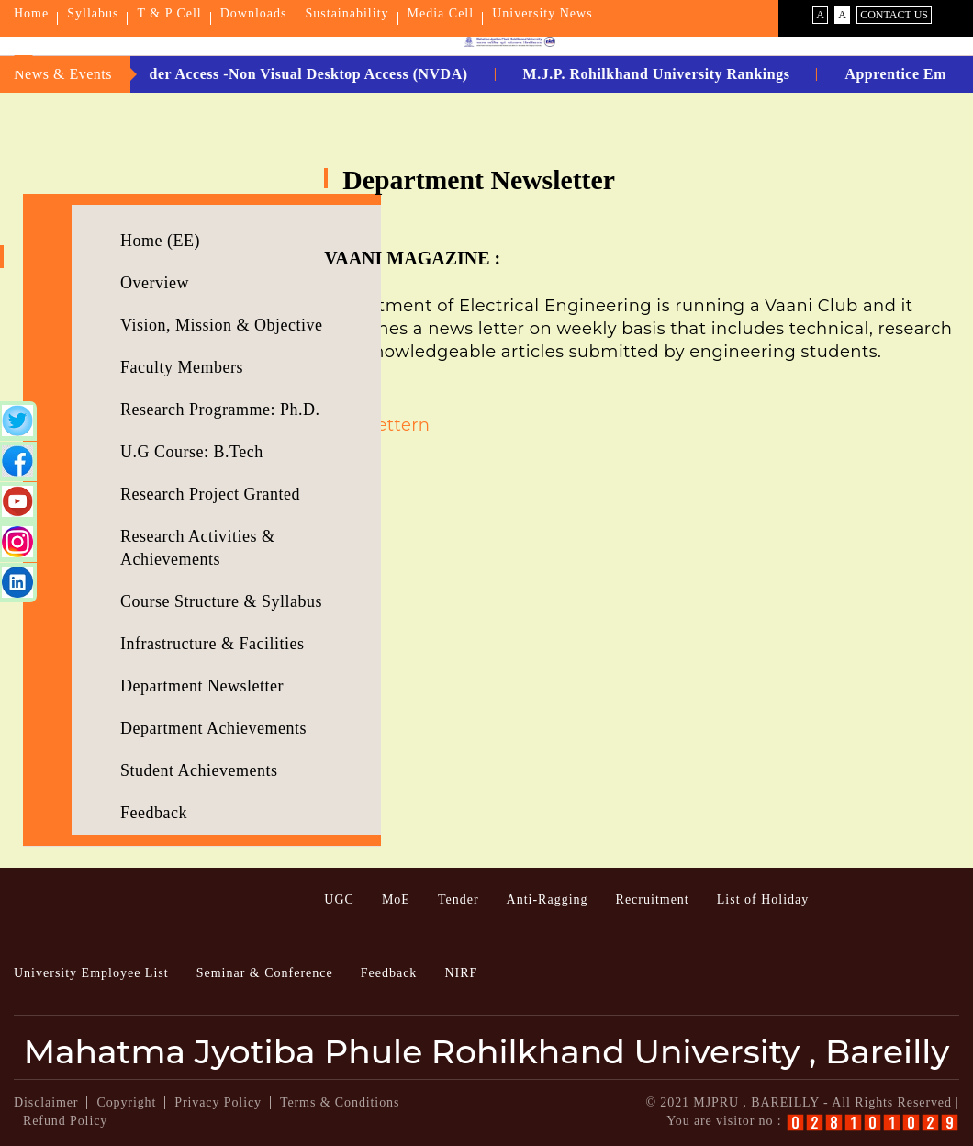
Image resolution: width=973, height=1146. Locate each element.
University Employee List (91, 973)
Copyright (126, 1102)
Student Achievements (198, 770)
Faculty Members (181, 367)
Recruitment (652, 899)
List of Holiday (763, 899)
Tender (458, 899)
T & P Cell (169, 13)
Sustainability (347, 13)
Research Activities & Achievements (197, 547)
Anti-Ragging (547, 899)
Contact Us (894, 14)
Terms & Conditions (339, 1102)
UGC (339, 899)
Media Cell (441, 13)
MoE (396, 899)
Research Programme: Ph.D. (219, 409)
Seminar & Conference (264, 973)
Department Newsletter (202, 686)
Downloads (253, 13)
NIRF (460, 973)
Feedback (153, 812)
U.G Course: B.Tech (191, 452)
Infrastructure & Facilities (212, 644)
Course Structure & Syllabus (221, 601)
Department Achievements (213, 728)
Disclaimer (46, 1102)
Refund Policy (65, 1121)
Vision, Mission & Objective (221, 325)
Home (31, 13)
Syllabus (92, 13)
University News (542, 13)
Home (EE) (160, 240)
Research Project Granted (210, 494)
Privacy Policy (218, 1102)
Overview (154, 283)
